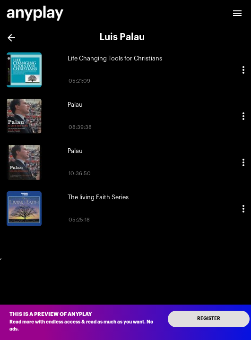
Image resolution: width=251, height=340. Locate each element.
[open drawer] (237, 13)
